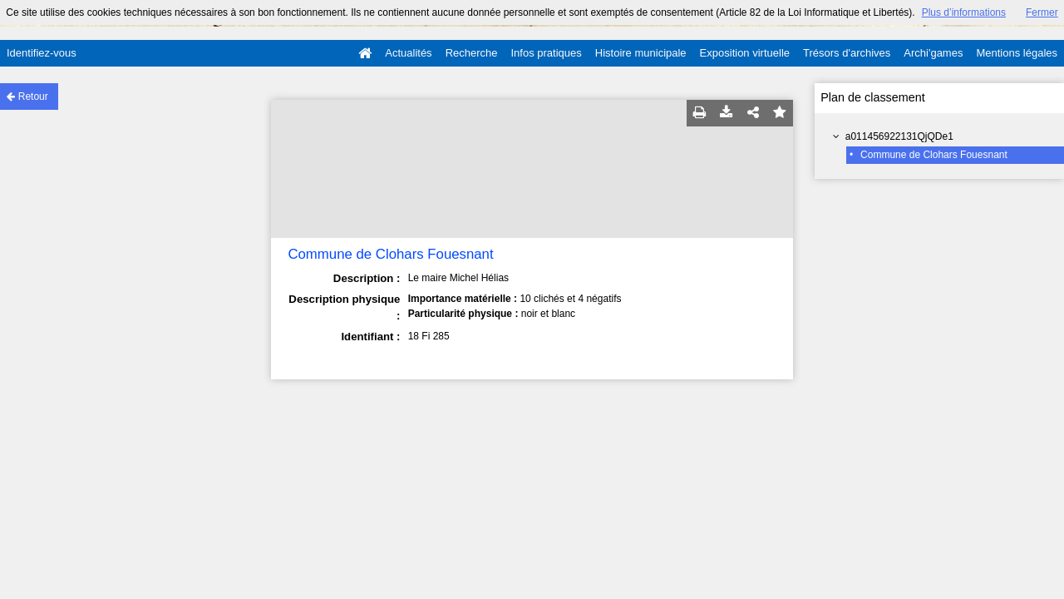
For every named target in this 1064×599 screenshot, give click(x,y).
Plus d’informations (964, 12)
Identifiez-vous (41, 53)
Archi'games (933, 53)
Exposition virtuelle (745, 53)
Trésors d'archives (846, 53)
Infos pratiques (546, 53)
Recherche (472, 53)
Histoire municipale (641, 53)
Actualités (408, 53)
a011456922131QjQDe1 (899, 136)
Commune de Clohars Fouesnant (933, 155)
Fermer (1042, 12)
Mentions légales (1016, 53)
